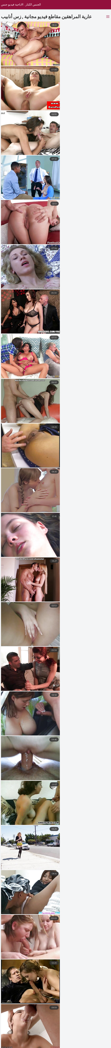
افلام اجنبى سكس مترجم (92, 1046)
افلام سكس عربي (10, 1043)
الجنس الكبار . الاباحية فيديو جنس (21, 4)
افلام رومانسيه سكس (12, 1046)
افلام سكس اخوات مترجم (38, 1043)
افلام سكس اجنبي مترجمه (42, 1046)
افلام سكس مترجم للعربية (71, 1043)
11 (86, 1011)
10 (77, 1011)
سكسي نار (68, 1046)
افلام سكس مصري (100, 1043)
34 (94, 1011)
